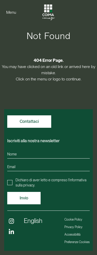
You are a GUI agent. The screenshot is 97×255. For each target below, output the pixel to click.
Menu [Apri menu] (11, 12)
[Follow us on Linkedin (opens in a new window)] (11, 231)
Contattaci (29, 121)
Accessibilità (72, 234)
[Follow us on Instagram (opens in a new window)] (11, 221)
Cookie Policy (73, 219)
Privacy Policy (73, 227)
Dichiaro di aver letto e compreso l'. (51, 182)
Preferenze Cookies (77, 242)
